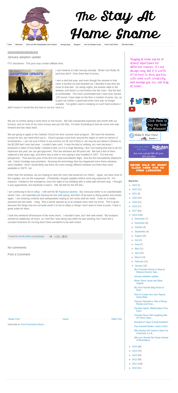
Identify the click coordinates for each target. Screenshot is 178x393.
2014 (135, 351)
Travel (9, 45)
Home (65, 319)
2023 (135, 185)
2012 (135, 359)
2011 (135, 364)
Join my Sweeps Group (92, 45)
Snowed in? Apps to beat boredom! (151, 322)
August (138, 236)
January (139, 266)
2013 (135, 355)
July (137, 240)
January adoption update (146, 276)
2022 (135, 189)
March (138, 257)
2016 (135, 215)
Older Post (116, 319)
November (140, 223)
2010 (135, 368)
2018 (135, 206)
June (137, 244)
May (137, 248)
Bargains (77, 45)
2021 (135, 193)
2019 (135, 202)
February (139, 261)
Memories (19, 45)
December (140, 219)
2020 (135, 198)
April (137, 253)
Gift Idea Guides (128, 45)
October (139, 227)
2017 (135, 211)
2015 (135, 346)
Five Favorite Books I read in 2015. (151, 326)
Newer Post (14, 319)
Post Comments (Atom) (32, 324)
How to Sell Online (111, 45)
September (140, 231)
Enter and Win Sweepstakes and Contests (41, 45)
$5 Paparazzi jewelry (66, 191)
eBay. (37, 191)
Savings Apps (65, 45)
